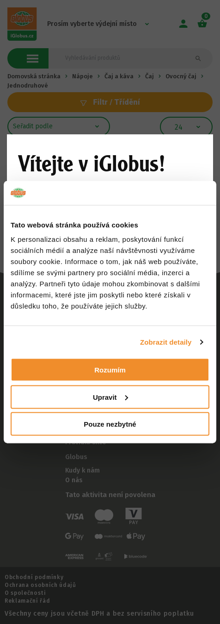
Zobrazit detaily (166, 342)
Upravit (110, 397)
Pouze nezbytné (110, 424)
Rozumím (110, 370)
